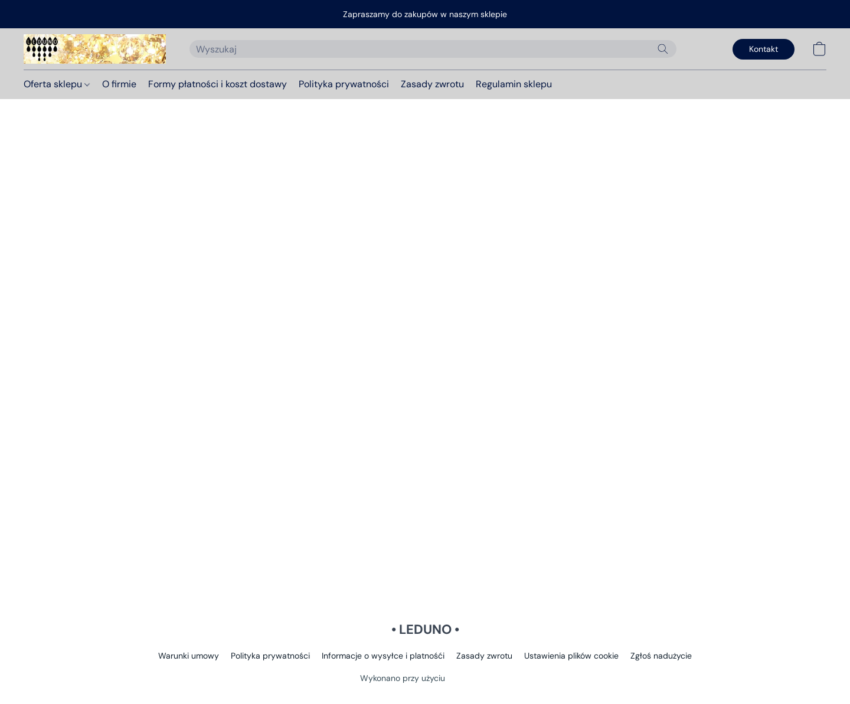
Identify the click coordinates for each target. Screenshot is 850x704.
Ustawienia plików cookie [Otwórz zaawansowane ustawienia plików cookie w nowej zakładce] (571, 655)
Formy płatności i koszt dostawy (217, 84)
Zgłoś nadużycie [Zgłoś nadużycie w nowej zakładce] (661, 655)
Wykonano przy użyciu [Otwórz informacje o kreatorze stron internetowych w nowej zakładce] (425, 678)
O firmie (119, 84)
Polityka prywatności (344, 84)
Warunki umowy (188, 655)
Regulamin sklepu (514, 84)
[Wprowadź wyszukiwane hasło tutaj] (432, 49)
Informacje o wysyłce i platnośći (383, 655)
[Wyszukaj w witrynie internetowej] (663, 49)
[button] (95, 49)
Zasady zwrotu (432, 84)
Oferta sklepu (57, 84)
